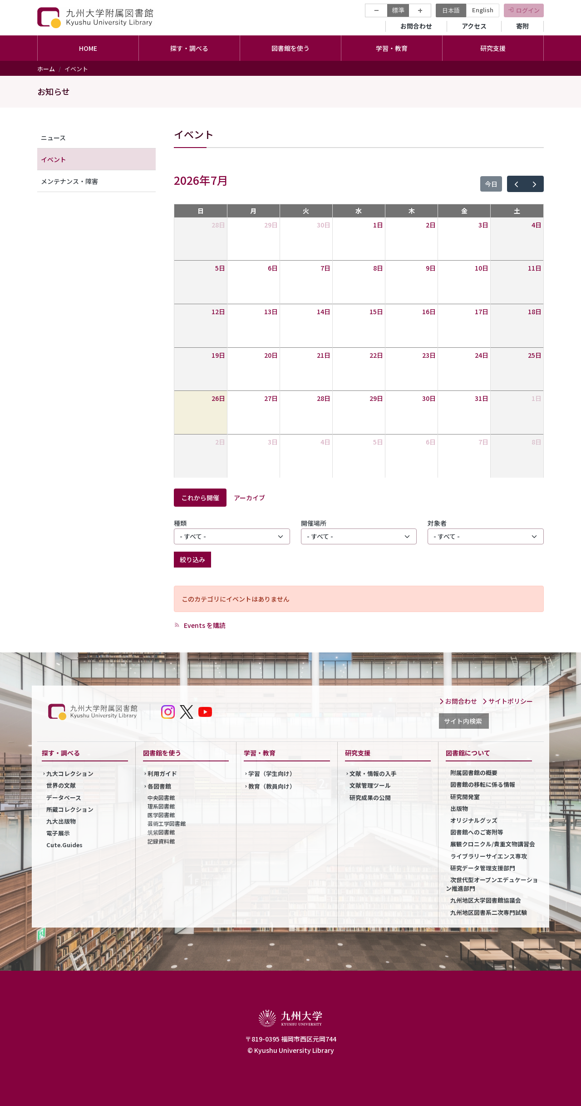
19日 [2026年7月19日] (218, 355)
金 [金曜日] (464, 210)
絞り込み (192, 559)
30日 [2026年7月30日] (429, 398)
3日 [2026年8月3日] (273, 441)
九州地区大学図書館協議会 (485, 900)
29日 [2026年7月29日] (376, 398)
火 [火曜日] (306, 210)
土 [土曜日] (517, 210)
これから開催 (200, 497)
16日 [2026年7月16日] (429, 311)
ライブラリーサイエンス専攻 (488, 856)
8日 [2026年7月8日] (378, 267)
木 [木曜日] (412, 210)
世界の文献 (61, 785)
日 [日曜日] (200, 210)
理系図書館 (161, 806)
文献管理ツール (370, 785)
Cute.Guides (64, 844)
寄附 (522, 25)
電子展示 (58, 833)
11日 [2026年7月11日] (535, 267)
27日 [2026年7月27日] (271, 398)
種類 (180, 523)
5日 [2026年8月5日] (378, 441)
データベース (63, 797)
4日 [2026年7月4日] (537, 224)
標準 (398, 10)
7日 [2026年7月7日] (325, 267)
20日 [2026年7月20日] (271, 355)
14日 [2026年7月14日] (323, 311)
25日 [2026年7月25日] (535, 355)
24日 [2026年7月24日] (481, 355)
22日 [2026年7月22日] (376, 355)
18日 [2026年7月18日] (535, 311)
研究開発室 (465, 796)
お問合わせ (416, 25)
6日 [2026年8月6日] (431, 441)
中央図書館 (161, 797)
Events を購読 (204, 625)
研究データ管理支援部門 (482, 868)
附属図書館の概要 (473, 772)
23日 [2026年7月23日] (429, 355)
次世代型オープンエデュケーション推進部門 (492, 884)
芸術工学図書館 (167, 823)
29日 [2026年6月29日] (271, 224)
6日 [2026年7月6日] (273, 267)
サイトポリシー (507, 701)
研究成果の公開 (370, 797)
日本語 (451, 10)
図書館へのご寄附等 (476, 832)
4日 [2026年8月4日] (325, 441)
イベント (53, 159)
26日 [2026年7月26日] (218, 398)
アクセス (474, 25)
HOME (88, 48)
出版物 (459, 808)
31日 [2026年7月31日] (481, 398)
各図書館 (159, 786)
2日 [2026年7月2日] (431, 224)
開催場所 (313, 523)
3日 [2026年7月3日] (483, 224)
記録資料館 (161, 841)
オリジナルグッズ (473, 820)
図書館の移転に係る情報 (482, 784)
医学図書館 (161, 815)
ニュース (53, 137)
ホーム (46, 68)
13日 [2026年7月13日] (271, 311)
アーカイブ (249, 497)
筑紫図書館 (161, 832)
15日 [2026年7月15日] (376, 311)
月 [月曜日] (253, 210)
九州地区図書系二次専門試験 (488, 912)
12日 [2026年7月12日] (218, 311)
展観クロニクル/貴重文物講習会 (492, 843)
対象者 (437, 523)
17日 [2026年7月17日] (481, 311)
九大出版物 (61, 821)
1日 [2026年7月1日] (378, 224)
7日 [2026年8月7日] (483, 441)
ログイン (528, 10)
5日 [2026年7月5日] (220, 267)
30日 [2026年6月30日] (323, 224)
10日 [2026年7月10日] (481, 267)
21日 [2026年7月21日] (323, 355)
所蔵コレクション (70, 809)
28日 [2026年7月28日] (323, 398)
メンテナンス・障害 (69, 181)
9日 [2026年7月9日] (431, 267)
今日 (491, 183)
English (482, 9)
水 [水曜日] (358, 210)
